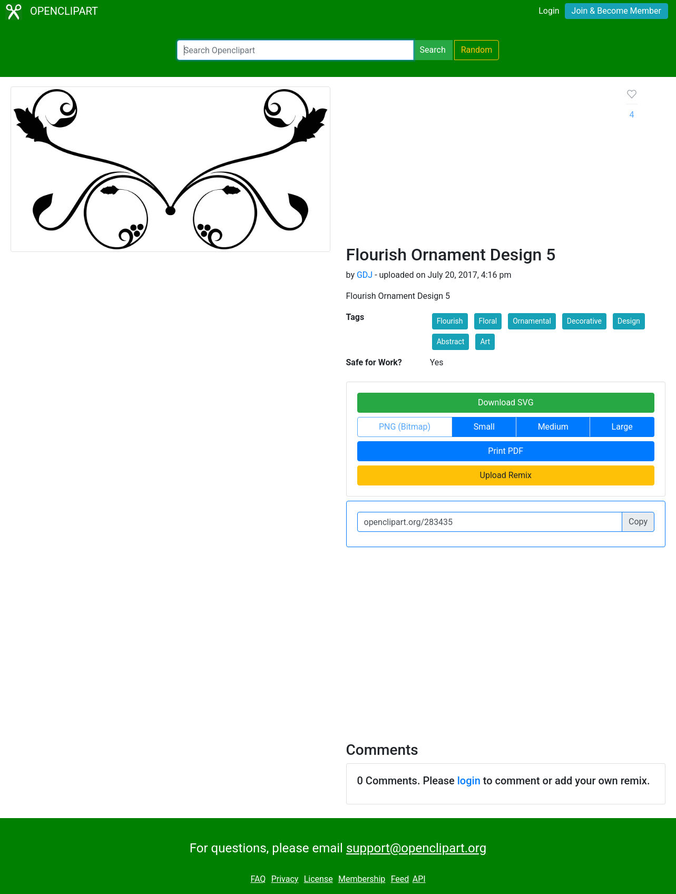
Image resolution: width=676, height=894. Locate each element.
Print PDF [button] (505, 451)
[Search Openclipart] (295, 50)
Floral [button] (488, 321)
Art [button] (485, 341)
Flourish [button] (450, 321)
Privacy (285, 879)
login (469, 780)
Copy (638, 522)
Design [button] (629, 321)
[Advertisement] (478, 165)
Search (433, 50)
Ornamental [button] (532, 321)
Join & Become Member (616, 11)
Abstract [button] (451, 341)
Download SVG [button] (506, 402)
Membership (361, 879)
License (318, 879)
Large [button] (622, 427)
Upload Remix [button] (506, 475)
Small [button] (484, 427)
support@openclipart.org (416, 848)
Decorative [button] (584, 321)
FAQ (258, 879)
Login (548, 11)
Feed (400, 879)
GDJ (365, 275)
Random (477, 50)
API (419, 879)
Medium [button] (553, 427)
